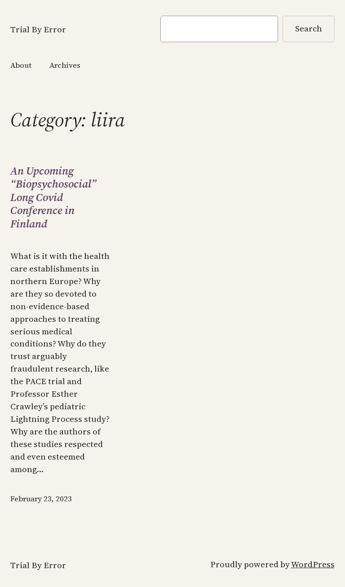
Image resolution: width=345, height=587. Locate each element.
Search (308, 28)
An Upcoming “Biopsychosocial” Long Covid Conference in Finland (53, 197)
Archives (64, 65)
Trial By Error (38, 29)
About (20, 65)
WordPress (313, 564)
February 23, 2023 (41, 499)
